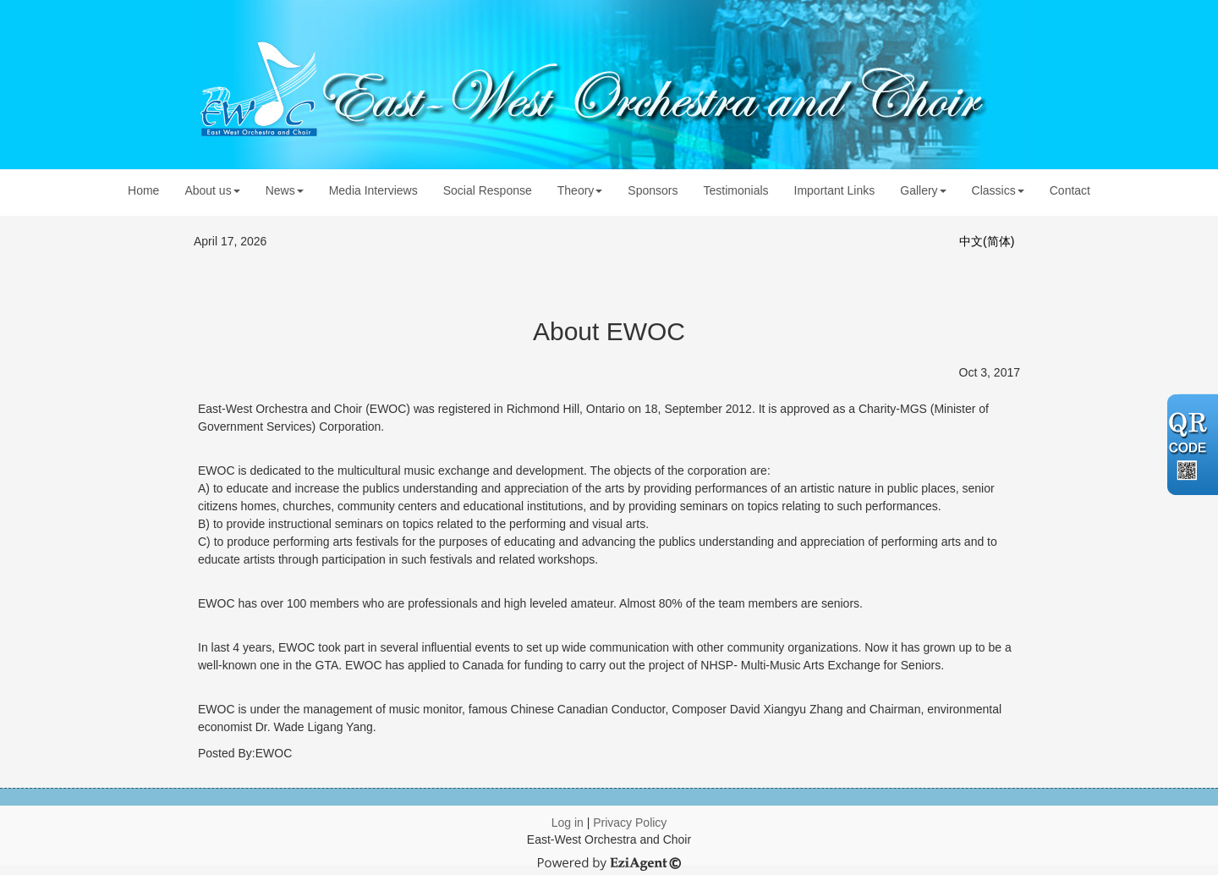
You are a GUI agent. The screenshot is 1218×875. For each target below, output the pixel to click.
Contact (1070, 190)
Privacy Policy (630, 822)
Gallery (923, 190)
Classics (998, 190)
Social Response (487, 190)
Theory (580, 190)
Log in (567, 822)
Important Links (834, 190)
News (285, 190)
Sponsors (653, 190)
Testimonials (736, 190)
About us (211, 190)
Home (143, 190)
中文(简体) (986, 241)
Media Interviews (373, 190)
